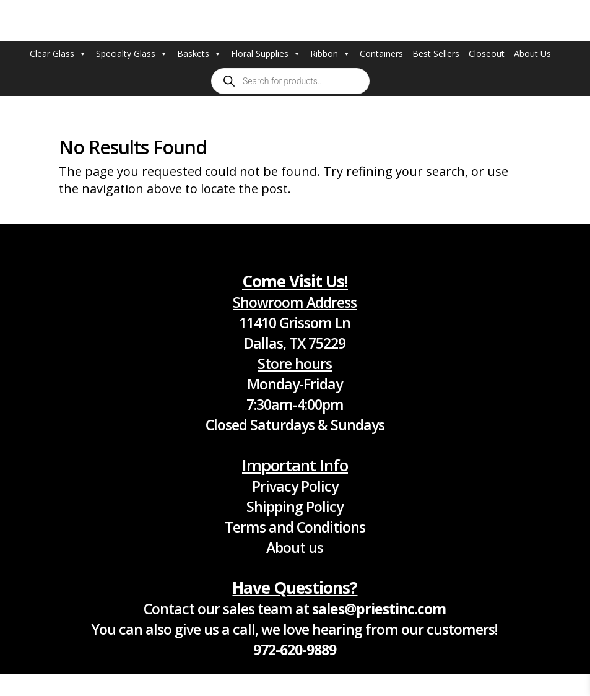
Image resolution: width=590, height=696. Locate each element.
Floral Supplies (266, 53)
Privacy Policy (295, 486)
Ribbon (330, 53)
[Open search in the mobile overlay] (290, 81)
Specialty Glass (132, 53)
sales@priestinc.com (379, 609)
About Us (532, 53)
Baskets (199, 53)
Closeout (487, 53)
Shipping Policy (294, 506)
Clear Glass (58, 53)
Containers (381, 53)
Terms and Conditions (295, 527)
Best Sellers (435, 53)
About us (294, 547)
